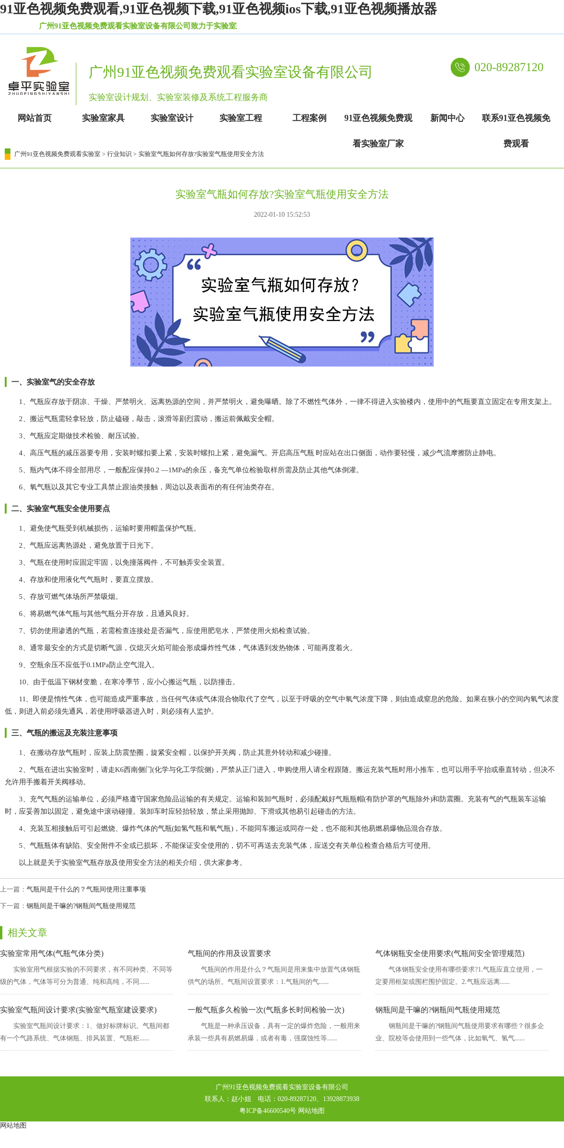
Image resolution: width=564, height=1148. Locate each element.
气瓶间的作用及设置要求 (229, 953)
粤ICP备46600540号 (267, 1110)
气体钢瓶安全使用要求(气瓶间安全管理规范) (450, 953)
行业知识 (119, 153)
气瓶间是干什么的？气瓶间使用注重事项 (86, 889)
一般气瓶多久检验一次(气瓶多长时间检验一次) (266, 1010)
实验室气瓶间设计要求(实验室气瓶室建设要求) (78, 1010)
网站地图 (311, 1110)
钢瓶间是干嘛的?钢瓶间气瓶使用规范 (81, 905)
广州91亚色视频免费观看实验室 (57, 153)
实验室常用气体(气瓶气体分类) (52, 953)
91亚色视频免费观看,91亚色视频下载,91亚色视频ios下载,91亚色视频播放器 (218, 8)
